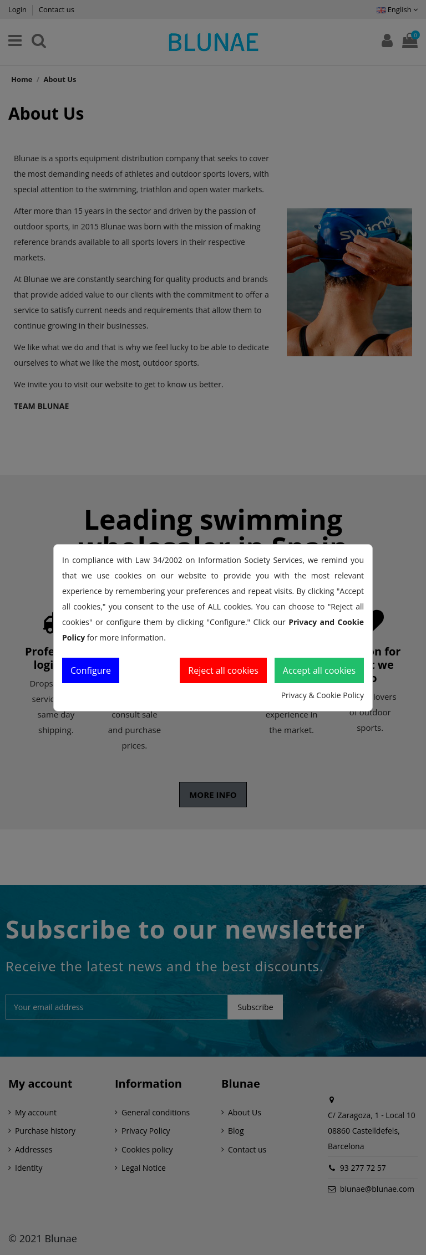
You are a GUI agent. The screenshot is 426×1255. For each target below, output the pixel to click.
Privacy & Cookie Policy (322, 695)
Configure (90, 670)
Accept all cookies (319, 670)
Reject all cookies (223, 670)
